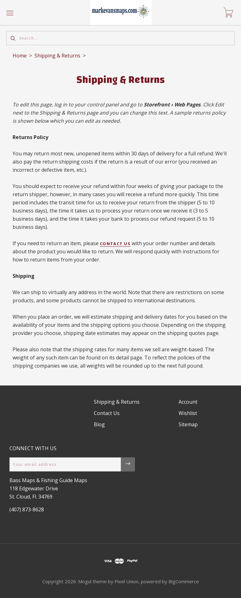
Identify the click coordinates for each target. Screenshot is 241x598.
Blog (99, 424)
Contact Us (115, 243)
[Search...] (120, 38)
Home (20, 55)
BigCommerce (184, 581)
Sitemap (188, 424)
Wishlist (188, 413)
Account (188, 401)
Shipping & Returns (57, 55)
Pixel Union (126, 581)
